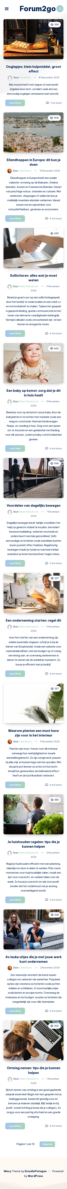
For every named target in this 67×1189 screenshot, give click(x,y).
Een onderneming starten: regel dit (33, 620)
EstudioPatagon (36, 1171)
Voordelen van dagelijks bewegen (33, 505)
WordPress (35, 1176)
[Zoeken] (59, 8)
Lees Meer (17, 103)
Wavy (7, 1171)
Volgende (47, 1144)
